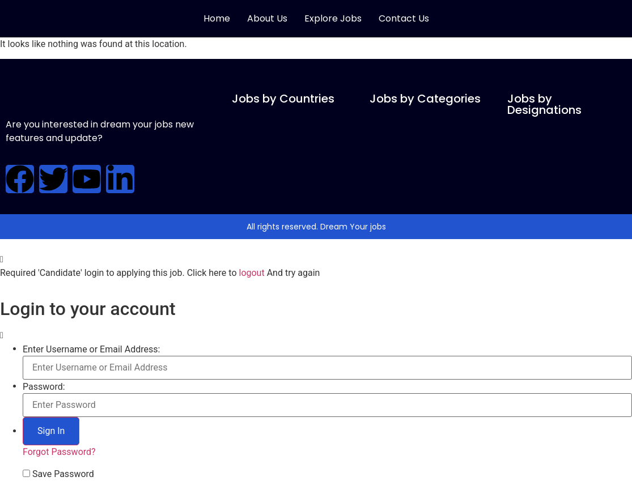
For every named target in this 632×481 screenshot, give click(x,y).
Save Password (63, 474)
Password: (44, 386)
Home (216, 18)
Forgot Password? (59, 451)
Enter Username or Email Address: (91, 349)
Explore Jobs (333, 18)
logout (251, 272)
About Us (267, 18)
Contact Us (404, 18)
